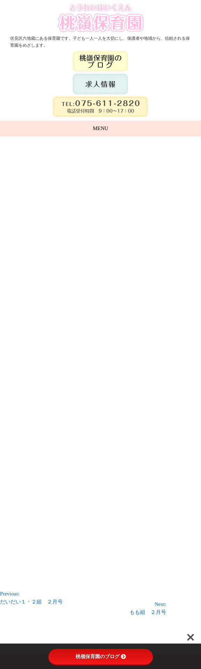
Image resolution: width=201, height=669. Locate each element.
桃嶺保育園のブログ (101, 656)
